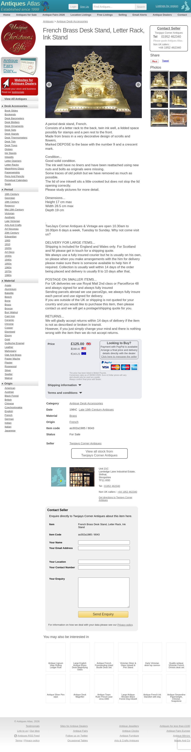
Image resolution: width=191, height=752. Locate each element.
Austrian (9, 391)
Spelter (9, 374)
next (138, 84)
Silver (8, 370)
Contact (182, 14)
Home (6, 14)
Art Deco (9, 252)
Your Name (55, 542)
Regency (9, 205)
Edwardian (10, 236)
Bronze (9, 308)
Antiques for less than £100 (175, 731)
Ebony (8, 335)
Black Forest (12, 395)
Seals (8, 184)
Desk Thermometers (16, 137)
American (10, 388)
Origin (8, 383)
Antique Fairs (80, 736)
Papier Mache (12, 358)
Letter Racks (12, 164)
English (9, 411)
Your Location (57, 561)
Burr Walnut (11, 312)
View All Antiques (15, 98)
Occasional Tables (78, 746)
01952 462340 (112, 486)
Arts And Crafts (13, 225)
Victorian (9, 213)
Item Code (55, 534)
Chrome (9, 323)
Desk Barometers (14, 118)
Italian (8, 426)
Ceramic (9, 320)
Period (8, 189)
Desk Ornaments (14, 126)
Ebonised (10, 331)
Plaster (8, 362)
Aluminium (10, 289)
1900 (7, 240)
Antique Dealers (162, 14)
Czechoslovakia (13, 407)
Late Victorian (12, 221)
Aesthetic (10, 217)
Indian (8, 422)
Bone (7, 300)
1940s (8, 259)
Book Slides (11, 110)
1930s (8, 255)
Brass (73, 415)
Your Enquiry (57, 578)
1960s (8, 267)
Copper (9, 327)
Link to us (22, 736)
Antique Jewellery (129, 731)
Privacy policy (125, 630)
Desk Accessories (15, 106)
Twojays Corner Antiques (85, 443)
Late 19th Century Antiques (96, 409)
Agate (8, 285)
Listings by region (167, 6)
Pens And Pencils (14, 176)
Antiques (20, 3)
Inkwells (9, 157)
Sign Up (84, 6)
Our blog (35, 736)
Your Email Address (61, 548)
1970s (8, 271)
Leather (9, 347)
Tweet (165, 60)
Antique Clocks (130, 736)
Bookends (10, 114)
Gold (7, 339)
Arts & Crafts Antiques (126, 746)
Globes (9, 149)
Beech (8, 296)
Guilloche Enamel (14, 343)
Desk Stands (12, 133)
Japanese (10, 430)
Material (9, 280)
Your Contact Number (62, 567)
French (74, 422)
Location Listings (81, 14)
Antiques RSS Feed (29, 741)
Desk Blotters (12, 122)
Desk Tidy (10, 141)
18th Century (12, 194)
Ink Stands (10, 153)
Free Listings (105, 14)
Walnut (8, 378)
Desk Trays (11, 145)
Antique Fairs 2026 (53, 14)
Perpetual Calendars (16, 180)
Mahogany (10, 351)
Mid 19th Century (14, 209)
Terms (18, 746)
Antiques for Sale (26, 14)
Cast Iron (10, 316)
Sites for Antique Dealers (74, 731)
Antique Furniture (129, 741)
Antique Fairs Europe (178, 736)
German (9, 419)
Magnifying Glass (14, 168)
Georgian (10, 198)
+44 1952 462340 (127, 491)
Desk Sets (10, 129)
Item (51, 524)
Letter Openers (13, 160)
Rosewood (10, 366)
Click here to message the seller (119, 356)
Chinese (9, 403)
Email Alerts (140, 14)
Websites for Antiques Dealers (23, 81)
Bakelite (9, 293)
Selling (122, 14)
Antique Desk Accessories (86, 403)
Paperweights (12, 172)
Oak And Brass (13, 354)
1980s (8, 275)
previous (48, 84)
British (8, 399)
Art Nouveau (12, 228)
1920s (8, 248)
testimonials (18, 92)
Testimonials (33, 731)
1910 (7, 244)
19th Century (12, 201)
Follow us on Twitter (77, 741)
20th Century (12, 232)
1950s (8, 263)
